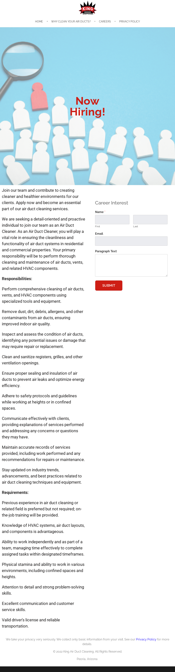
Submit (108, 285)
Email (99, 233)
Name (100, 212)
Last (135, 226)
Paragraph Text (106, 251)
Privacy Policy (146, 639)
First (97, 226)
